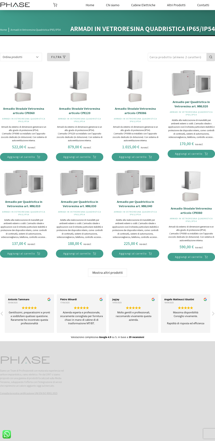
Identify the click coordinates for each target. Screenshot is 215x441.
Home (90, 5)
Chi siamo (112, 5)
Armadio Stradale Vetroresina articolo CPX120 (79, 111)
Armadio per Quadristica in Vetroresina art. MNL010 (23, 204)
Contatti (203, 5)
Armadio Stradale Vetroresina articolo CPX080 (191, 210)
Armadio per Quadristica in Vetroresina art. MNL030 (79, 204)
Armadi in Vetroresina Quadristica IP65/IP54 (36, 30)
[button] (213, 314)
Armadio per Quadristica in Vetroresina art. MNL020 (191, 104)
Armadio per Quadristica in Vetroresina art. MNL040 (135, 204)
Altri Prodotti (176, 5)
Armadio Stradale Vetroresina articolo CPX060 (23, 111)
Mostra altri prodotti (107, 272)
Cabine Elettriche (143, 5)
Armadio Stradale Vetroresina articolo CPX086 (135, 111)
